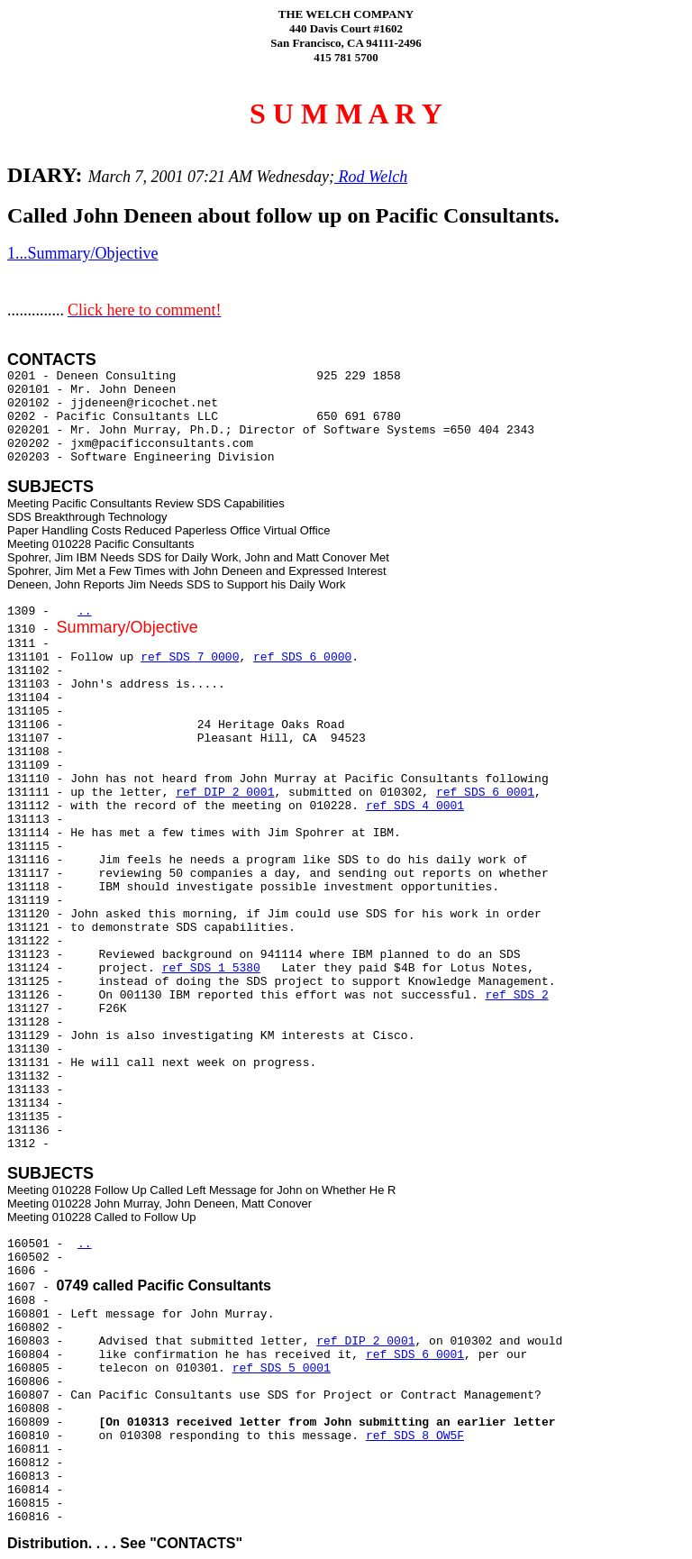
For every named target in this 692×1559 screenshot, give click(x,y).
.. (84, 611)
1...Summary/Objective (82, 253)
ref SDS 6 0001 (485, 792)
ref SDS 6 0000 (302, 657)
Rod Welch (370, 177)
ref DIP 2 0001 (225, 792)
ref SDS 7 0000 (190, 657)
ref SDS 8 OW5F (415, 1436)
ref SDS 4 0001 (415, 806)
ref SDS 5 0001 (281, 1368)
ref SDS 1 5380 (211, 968)
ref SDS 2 (517, 995)
